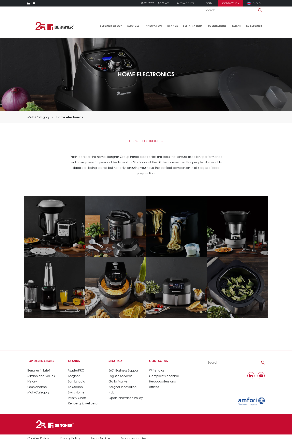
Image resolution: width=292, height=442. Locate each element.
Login (208, 3)
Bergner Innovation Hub (122, 389)
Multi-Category (38, 117)
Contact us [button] (229, 3)
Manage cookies (133, 438)
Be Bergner (254, 25)
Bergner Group (111, 25)
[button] (256, 3)
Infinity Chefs (77, 398)
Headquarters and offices (162, 384)
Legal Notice (100, 438)
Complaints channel (164, 376)
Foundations (217, 25)
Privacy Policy (70, 438)
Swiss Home (76, 392)
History (32, 381)
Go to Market (118, 381)
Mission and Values (41, 376)
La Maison (75, 387)
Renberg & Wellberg (83, 403)
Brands (172, 25)
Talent (236, 25)
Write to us (156, 370)
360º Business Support (123, 370)
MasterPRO (76, 370)
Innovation (153, 25)
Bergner (74, 376)
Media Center (185, 3)
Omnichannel (37, 387)
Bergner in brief (38, 370)
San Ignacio (76, 381)
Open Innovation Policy (125, 398)
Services (133, 25)
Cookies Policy (38, 438)
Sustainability (193, 25)
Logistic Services (120, 376)
